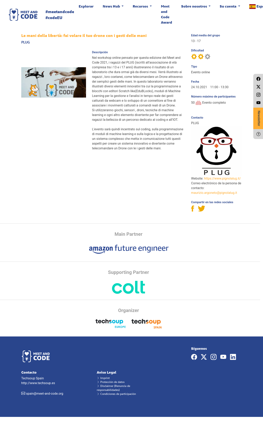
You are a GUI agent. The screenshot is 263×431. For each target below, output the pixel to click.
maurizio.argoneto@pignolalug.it (214, 193)
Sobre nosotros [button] (194, 6)
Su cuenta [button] (228, 6)
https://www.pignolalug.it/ (222, 178)
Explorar (86, 6)
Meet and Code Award (166, 14)
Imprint (103, 378)
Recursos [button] (141, 6)
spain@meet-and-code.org (44, 393)
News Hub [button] (112, 6)
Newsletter (259, 118)
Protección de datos (111, 382)
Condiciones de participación (116, 393)
